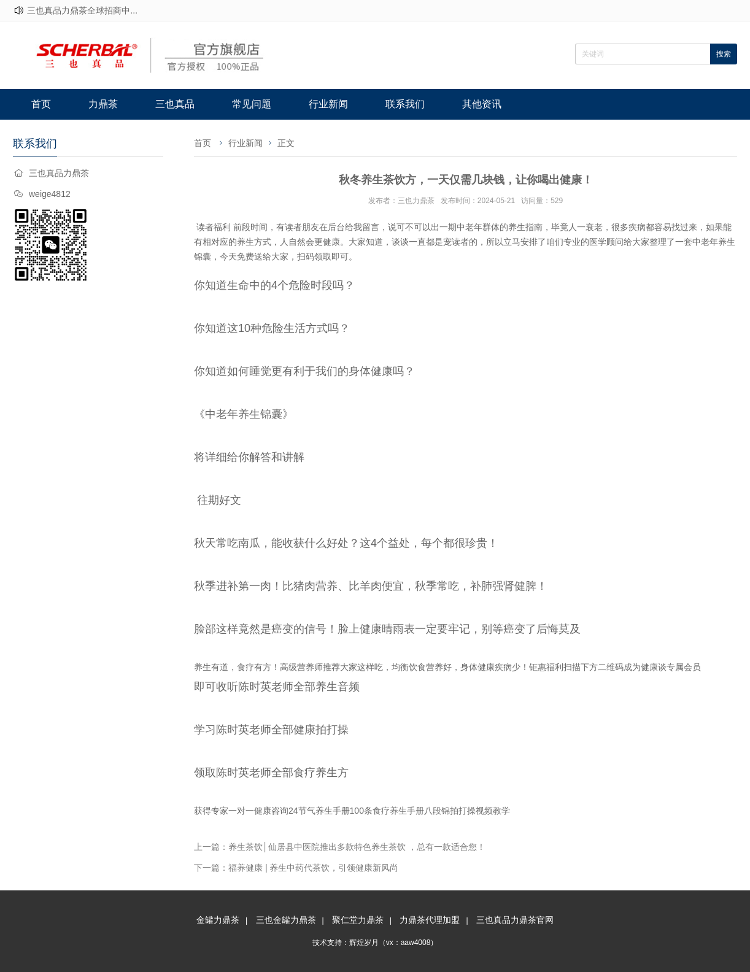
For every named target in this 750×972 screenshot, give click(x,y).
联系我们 (405, 104)
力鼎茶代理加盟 (430, 920)
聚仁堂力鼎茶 (358, 920)
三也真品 (175, 104)
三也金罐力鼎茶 (286, 920)
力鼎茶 (103, 104)
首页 (41, 104)
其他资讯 (481, 104)
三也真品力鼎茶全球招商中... (82, 10)
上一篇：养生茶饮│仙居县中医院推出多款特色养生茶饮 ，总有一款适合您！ (339, 847)
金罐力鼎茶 (217, 920)
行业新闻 (328, 104)
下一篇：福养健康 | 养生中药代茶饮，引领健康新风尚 (296, 868)
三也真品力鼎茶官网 (515, 920)
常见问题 (251, 104)
